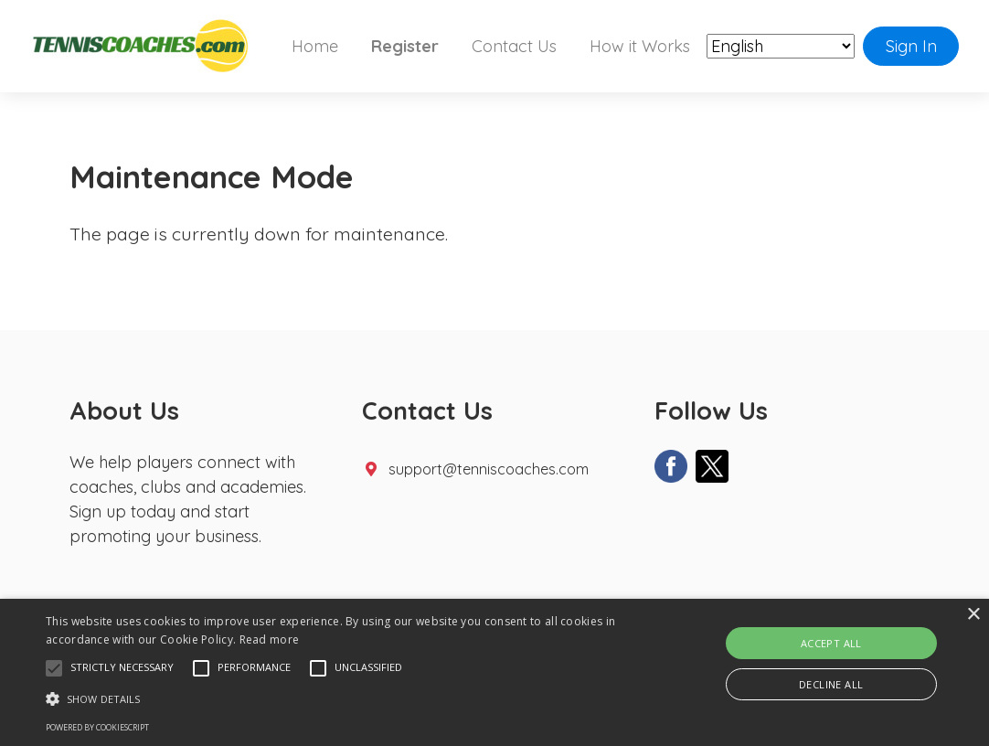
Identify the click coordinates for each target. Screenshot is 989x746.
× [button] (973, 615)
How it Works (640, 46)
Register (405, 46)
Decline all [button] (831, 684)
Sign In (911, 46)
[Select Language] (781, 47)
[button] (54, 668)
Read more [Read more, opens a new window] (269, 639)
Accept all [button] (831, 643)
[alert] (494, 672)
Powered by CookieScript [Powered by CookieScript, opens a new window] (97, 727)
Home (315, 46)
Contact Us (514, 46)
